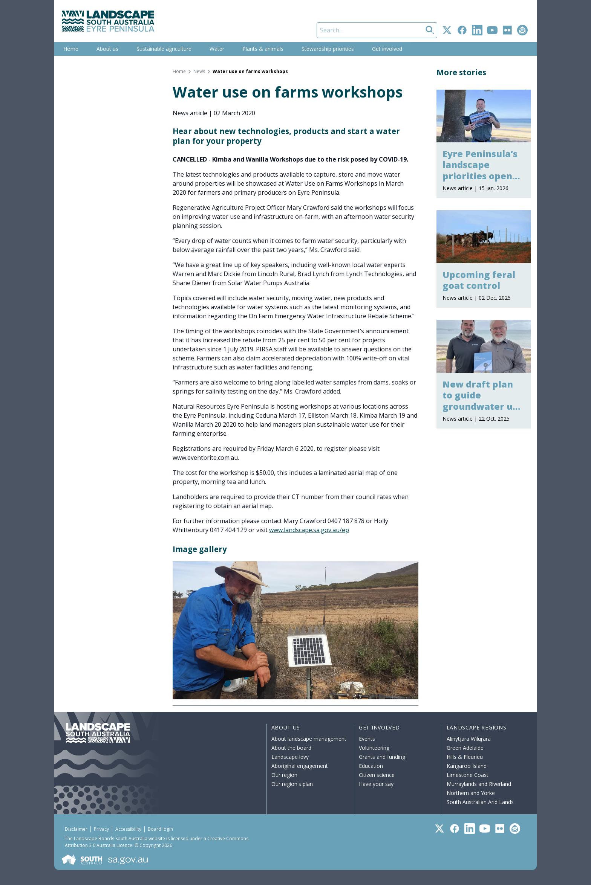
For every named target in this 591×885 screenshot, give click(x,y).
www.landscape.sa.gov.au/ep (309, 530)
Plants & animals (262, 48)
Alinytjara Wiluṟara (469, 738)
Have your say (376, 783)
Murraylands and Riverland (479, 783)
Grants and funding (382, 756)
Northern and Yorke (471, 792)
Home (70, 48)
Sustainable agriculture (163, 48)
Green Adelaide (465, 747)
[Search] (377, 30)
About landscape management (308, 738)
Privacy (101, 829)
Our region (284, 774)
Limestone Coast (467, 774)
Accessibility (128, 829)
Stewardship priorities (328, 48)
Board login (160, 829)
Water (217, 48)
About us (107, 48)
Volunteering (374, 747)
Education (371, 765)
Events (367, 738)
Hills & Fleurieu (465, 756)
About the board (291, 747)
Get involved (387, 48)
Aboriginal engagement (299, 765)
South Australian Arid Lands (480, 802)
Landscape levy (290, 756)
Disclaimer (76, 829)
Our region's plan (292, 783)
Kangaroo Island (467, 765)
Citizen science (377, 774)
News (199, 72)
